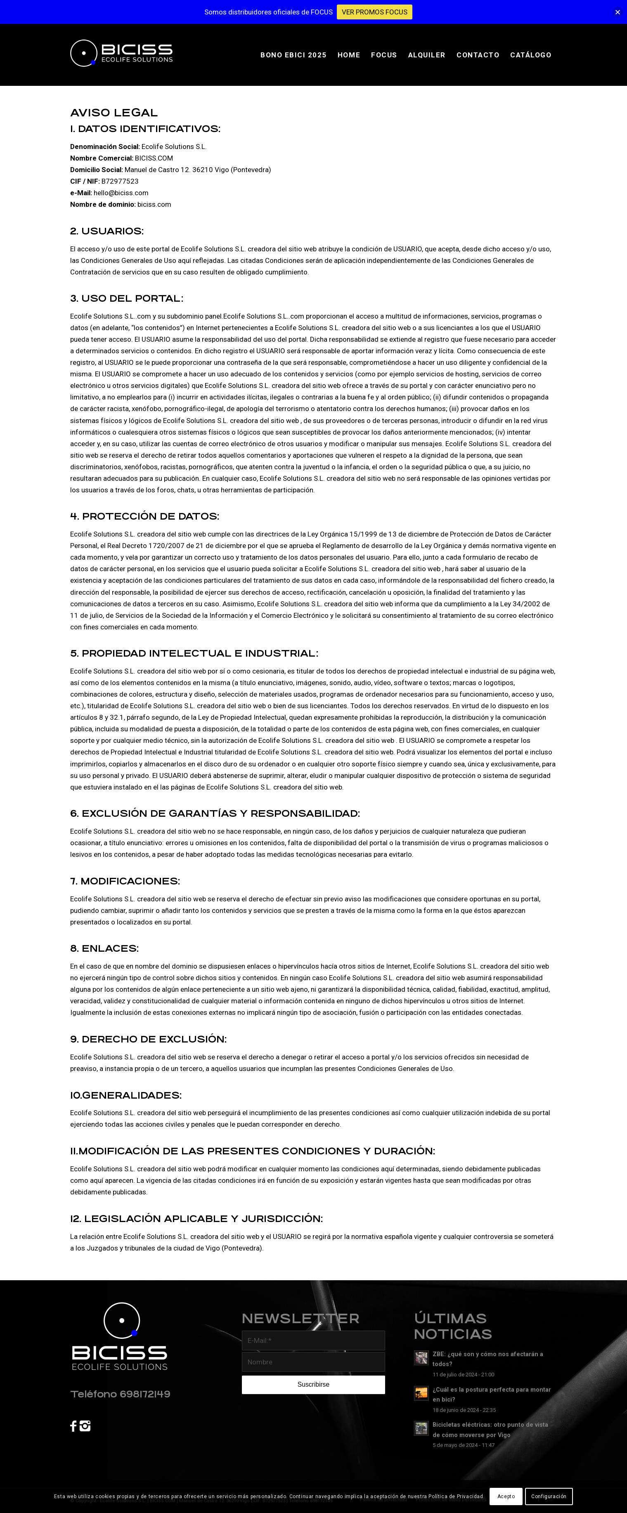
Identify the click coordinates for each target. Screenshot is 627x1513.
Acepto (506, 1496)
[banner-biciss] (126, 55)
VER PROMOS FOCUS (374, 12)
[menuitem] (293, 55)
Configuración (549, 1496)
